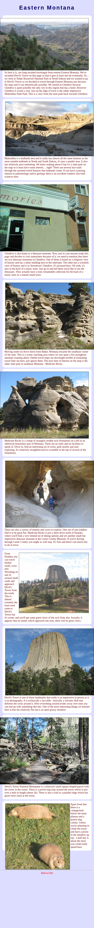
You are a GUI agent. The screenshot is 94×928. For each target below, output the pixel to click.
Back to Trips (47, 873)
